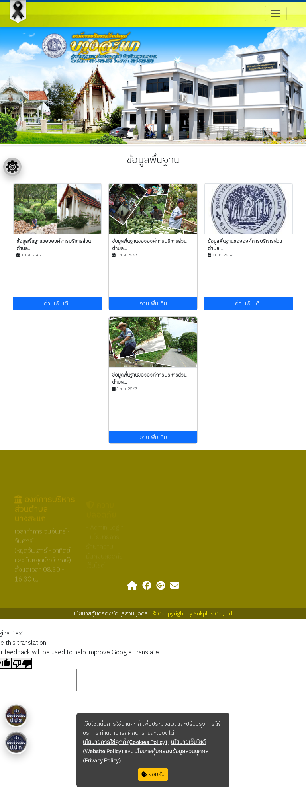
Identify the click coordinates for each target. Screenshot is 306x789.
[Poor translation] (22, 663)
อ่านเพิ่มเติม (57, 303)
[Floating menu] (12, 167)
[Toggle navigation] (276, 13)
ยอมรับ (153, 774)
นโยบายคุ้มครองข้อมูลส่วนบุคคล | (113, 613)
